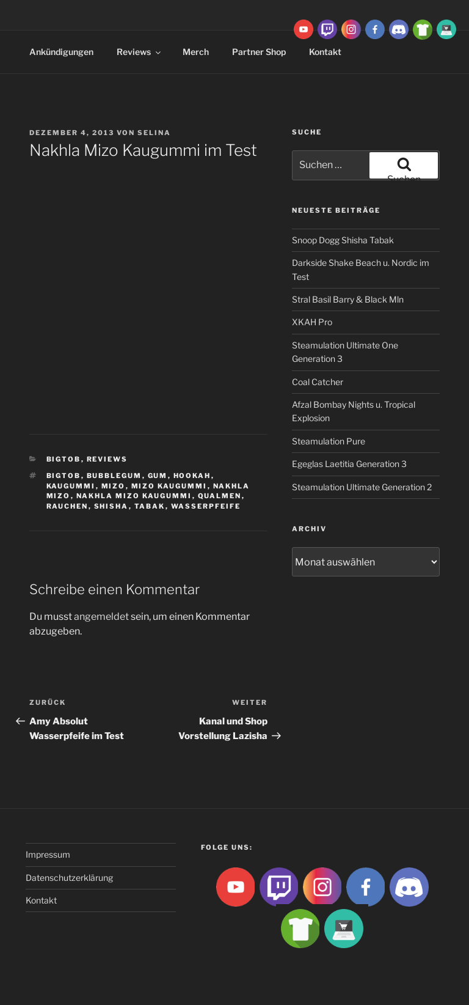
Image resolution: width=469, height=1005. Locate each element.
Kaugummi (71, 486)
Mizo (113, 486)
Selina (154, 132)
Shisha (111, 506)
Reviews (139, 51)
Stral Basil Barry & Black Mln (348, 299)
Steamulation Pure (328, 441)
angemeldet (101, 616)
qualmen (220, 495)
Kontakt (41, 900)
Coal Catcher (317, 382)
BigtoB (63, 459)
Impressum (48, 854)
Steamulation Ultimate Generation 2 (362, 487)
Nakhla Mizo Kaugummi (134, 495)
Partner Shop (259, 51)
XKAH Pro (312, 322)
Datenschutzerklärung (69, 877)
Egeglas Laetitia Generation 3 (349, 463)
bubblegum (114, 475)
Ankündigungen (61, 51)
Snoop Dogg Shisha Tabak (343, 240)
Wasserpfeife (206, 506)
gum (158, 475)
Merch (196, 51)
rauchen (67, 506)
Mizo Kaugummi (169, 486)
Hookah (192, 475)
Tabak (149, 506)
